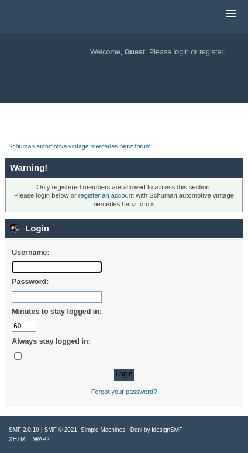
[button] (231, 14)
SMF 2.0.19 (24, 430)
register (211, 52)
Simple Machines (103, 430)
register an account (106, 195)
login (181, 52)
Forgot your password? (124, 391)
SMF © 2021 (60, 430)
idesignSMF (166, 430)
